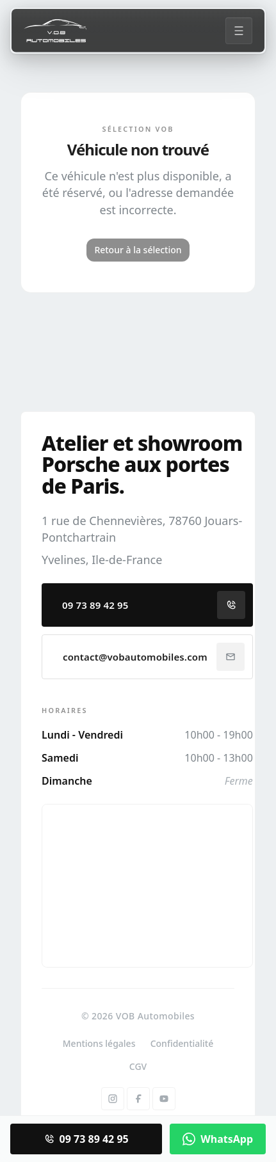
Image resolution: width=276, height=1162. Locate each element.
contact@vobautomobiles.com (154, 657)
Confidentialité (182, 1043)
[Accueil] (55, 30)
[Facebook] (138, 1098)
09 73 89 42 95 (153, 605)
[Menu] (238, 30)
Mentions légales (99, 1043)
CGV (138, 1066)
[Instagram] (112, 1098)
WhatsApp (218, 1139)
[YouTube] (163, 1098)
